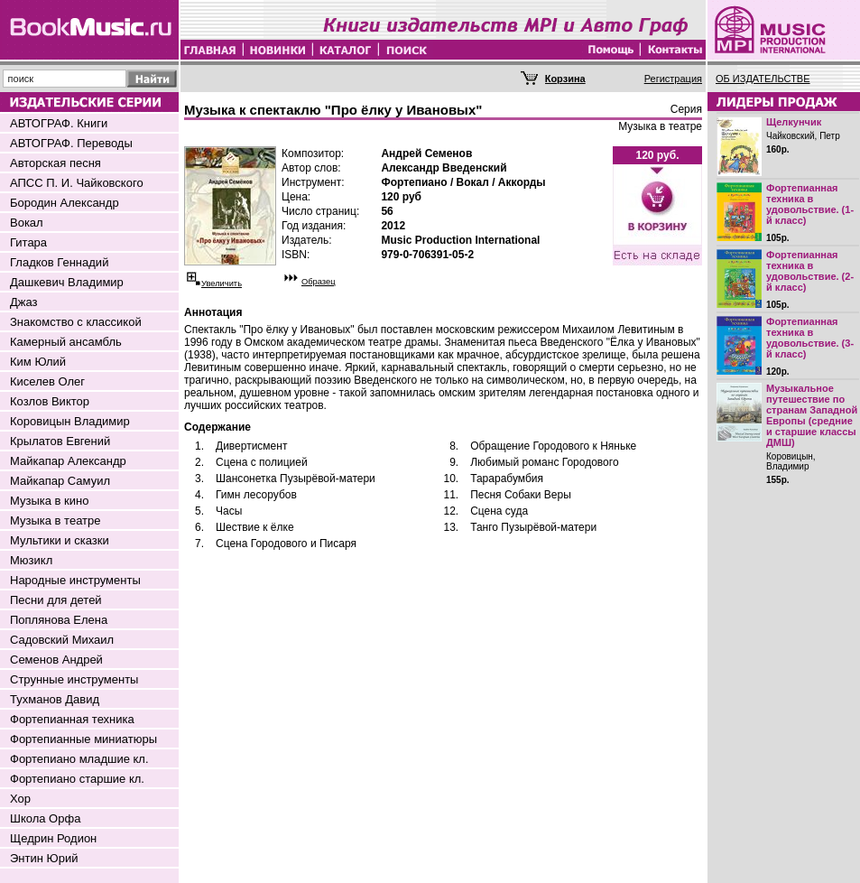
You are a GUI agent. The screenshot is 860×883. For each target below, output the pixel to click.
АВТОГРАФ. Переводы (71, 143)
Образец (318, 281)
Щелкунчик (793, 121)
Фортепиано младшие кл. (79, 759)
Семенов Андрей (56, 659)
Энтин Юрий (44, 858)
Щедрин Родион (53, 838)
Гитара (28, 242)
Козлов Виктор (49, 401)
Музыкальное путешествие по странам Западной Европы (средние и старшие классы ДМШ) (811, 415)
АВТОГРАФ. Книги (58, 123)
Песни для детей (56, 600)
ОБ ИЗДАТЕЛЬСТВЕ (763, 78)
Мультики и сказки (59, 540)
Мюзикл (31, 560)
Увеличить (221, 283)
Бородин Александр (64, 202)
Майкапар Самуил (60, 481)
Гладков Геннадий (59, 262)
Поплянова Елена (58, 620)
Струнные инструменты (74, 679)
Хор (20, 798)
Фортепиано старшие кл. (77, 778)
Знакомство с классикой (76, 322)
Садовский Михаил (62, 639)
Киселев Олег (47, 381)
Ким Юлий (38, 361)
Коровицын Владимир (70, 421)
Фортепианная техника (72, 719)
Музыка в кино (49, 500)
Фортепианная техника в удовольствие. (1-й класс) (810, 204)
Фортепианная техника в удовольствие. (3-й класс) (810, 337)
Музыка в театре (55, 520)
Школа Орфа (45, 818)
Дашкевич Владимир (67, 282)
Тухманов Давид (54, 699)
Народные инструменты (75, 580)
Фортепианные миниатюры (83, 739)
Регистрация (673, 78)
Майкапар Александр (68, 461)
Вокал (26, 222)
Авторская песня (55, 163)
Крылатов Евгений (60, 441)
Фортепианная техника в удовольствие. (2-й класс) (810, 271)
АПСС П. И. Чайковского (76, 183)
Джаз (24, 302)
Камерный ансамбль (66, 342)
